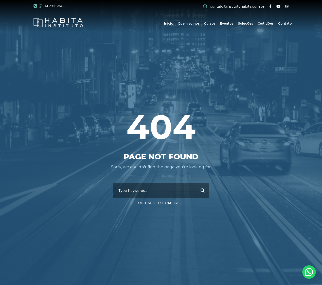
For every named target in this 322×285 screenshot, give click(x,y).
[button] (309, 272)
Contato (285, 23)
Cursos (210, 23)
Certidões (266, 23)
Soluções (245, 23)
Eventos (226, 23)
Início (168, 23)
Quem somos (189, 23)
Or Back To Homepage (161, 203)
